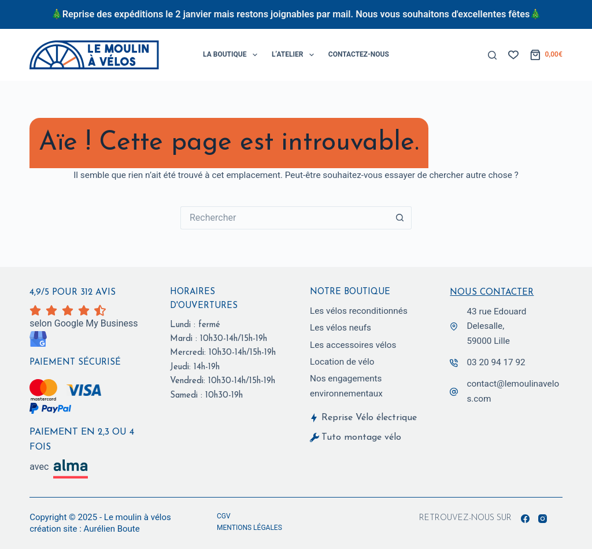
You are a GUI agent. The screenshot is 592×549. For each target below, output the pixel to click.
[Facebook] (525, 518)
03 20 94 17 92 (496, 362)
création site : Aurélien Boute (84, 529)
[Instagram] (542, 518)
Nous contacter (492, 291)
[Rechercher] (492, 55)
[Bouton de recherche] (400, 217)
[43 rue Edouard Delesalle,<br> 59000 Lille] (454, 326)
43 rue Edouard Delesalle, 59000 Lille (496, 326)
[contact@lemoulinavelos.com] (454, 391)
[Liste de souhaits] (513, 55)
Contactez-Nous (358, 54)
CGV (224, 516)
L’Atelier (295, 55)
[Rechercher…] (284, 217)
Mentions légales (249, 528)
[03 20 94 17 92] (454, 362)
